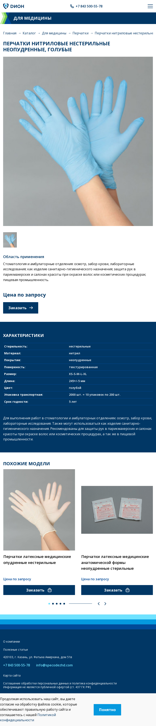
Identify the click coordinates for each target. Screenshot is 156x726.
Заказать (20, 307)
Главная (9, 33)
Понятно (107, 709)
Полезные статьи (15, 649)
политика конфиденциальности (94, 683)
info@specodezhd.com (54, 665)
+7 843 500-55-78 (89, 6)
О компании (11, 641)
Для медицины (54, 33)
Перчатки (80, 33)
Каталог (29, 33)
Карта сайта (12, 675)
